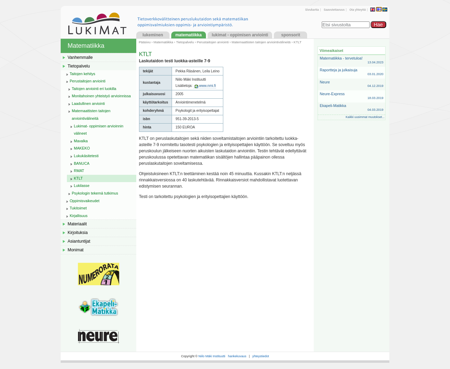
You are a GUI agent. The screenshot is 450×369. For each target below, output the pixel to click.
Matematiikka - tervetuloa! (351, 60)
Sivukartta (312, 9)
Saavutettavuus (334, 9)
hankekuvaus (237, 356)
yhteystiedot (260, 356)
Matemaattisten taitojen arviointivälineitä (261, 42)
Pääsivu (144, 42)
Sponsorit (290, 35)
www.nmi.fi (207, 86)
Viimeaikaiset (331, 50)
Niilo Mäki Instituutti (211, 356)
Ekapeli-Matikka (351, 108)
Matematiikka (188, 35)
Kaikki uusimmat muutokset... (365, 117)
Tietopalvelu (185, 42)
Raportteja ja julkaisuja (351, 72)
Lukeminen (152, 35)
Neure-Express (351, 96)
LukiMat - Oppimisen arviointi (240, 35)
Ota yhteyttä (357, 9)
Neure (351, 84)
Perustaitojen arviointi (213, 42)
